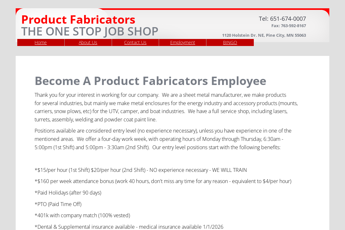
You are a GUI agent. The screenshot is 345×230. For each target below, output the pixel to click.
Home (41, 42)
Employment (182, 42)
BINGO (230, 42)
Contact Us (135, 42)
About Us (88, 42)
